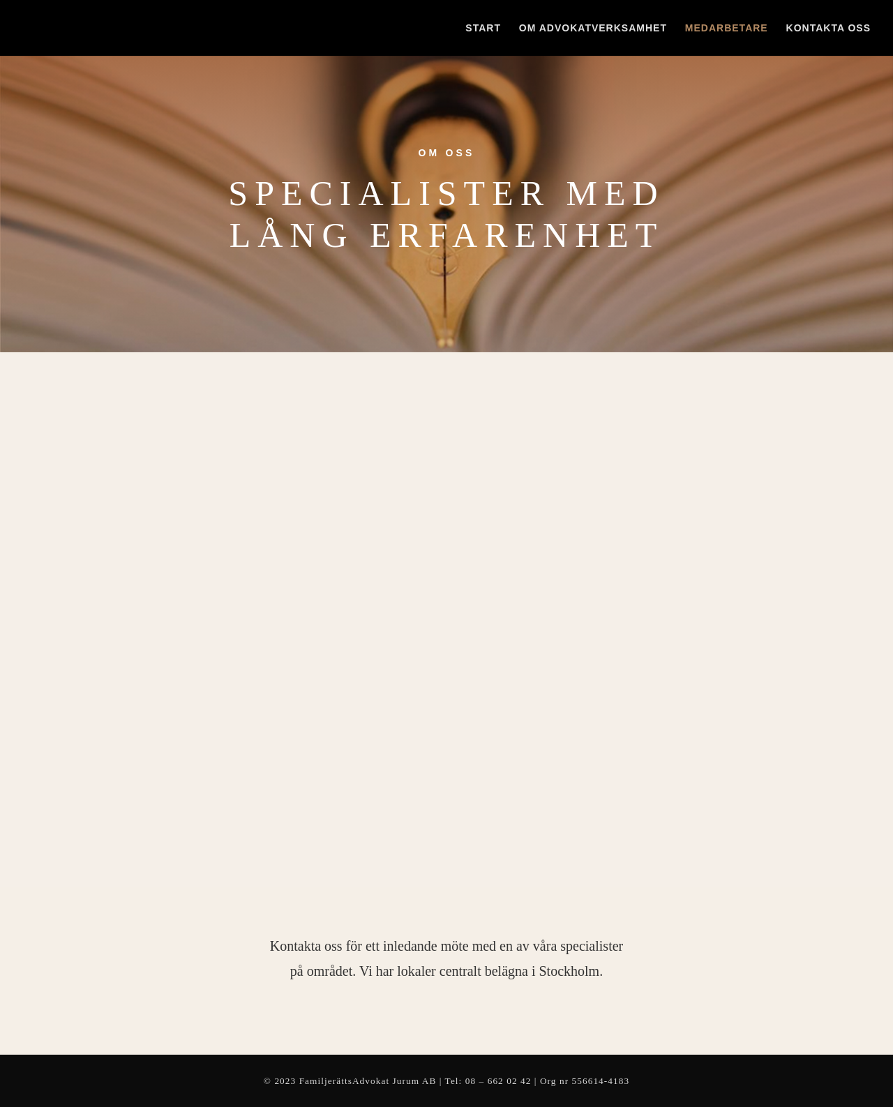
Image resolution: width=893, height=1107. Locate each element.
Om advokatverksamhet (593, 28)
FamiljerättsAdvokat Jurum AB (368, 1081)
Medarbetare (726, 28)
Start (483, 28)
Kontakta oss (828, 28)
